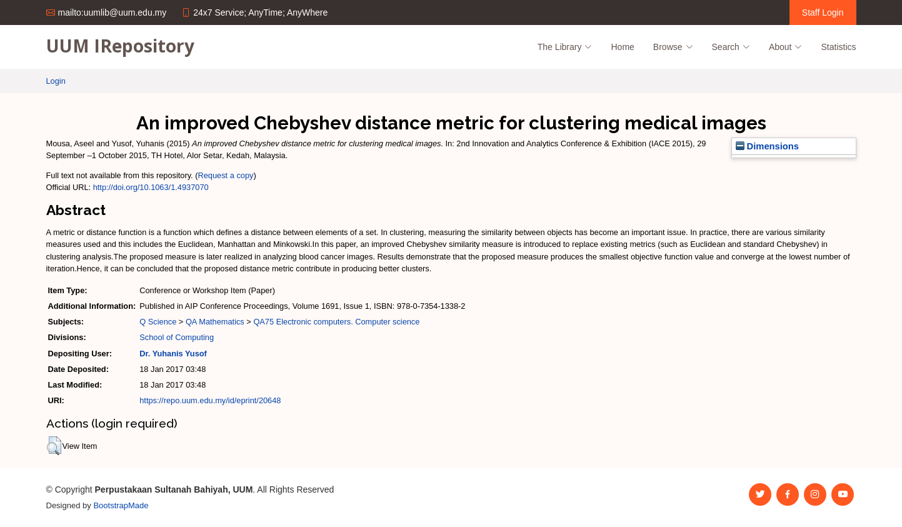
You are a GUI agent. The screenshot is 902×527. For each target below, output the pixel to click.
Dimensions (767, 146)
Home (622, 47)
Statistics (838, 47)
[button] (54, 445)
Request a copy (226, 175)
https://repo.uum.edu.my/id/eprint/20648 (210, 400)
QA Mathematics (215, 321)
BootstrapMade (120, 505)
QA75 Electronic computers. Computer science (336, 321)
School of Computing (176, 337)
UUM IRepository (120, 46)
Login (56, 81)
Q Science (157, 321)
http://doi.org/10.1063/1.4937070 (151, 187)
